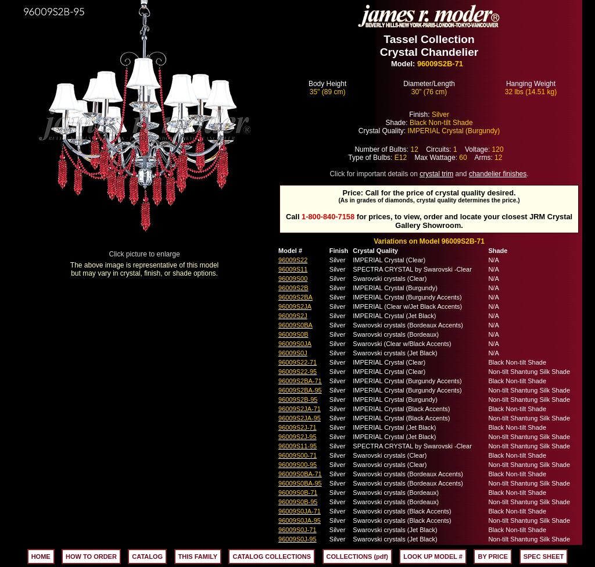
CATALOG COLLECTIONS (271, 556)
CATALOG (147, 556)
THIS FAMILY (197, 556)
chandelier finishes (497, 174)
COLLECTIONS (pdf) (357, 556)
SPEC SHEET (544, 556)
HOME (41, 556)
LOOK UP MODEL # (433, 556)
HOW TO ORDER (91, 556)
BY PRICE (493, 556)
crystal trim (436, 174)
